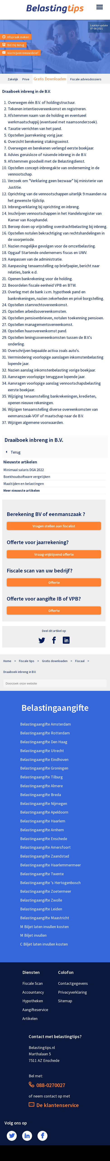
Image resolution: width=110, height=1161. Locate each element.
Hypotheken (32, 1000)
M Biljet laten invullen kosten (44, 926)
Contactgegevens (73, 983)
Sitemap (65, 1000)
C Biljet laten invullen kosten (44, 944)
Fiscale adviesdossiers (85, 79)
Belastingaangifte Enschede (43, 838)
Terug (13, 452)
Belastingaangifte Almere (41, 785)
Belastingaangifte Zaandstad (44, 856)
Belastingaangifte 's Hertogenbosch (50, 882)
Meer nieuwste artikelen (21, 490)
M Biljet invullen (33, 935)
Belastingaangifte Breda (40, 794)
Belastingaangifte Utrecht (42, 750)
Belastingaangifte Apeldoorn (44, 812)
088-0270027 (47, 1085)
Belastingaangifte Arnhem (42, 829)
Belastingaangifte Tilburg (41, 777)
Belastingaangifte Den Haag (43, 741)
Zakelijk (13, 79)
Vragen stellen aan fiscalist (54, 526)
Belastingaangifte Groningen (44, 768)
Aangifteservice (35, 1009)
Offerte (54, 582)
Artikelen (29, 1018)
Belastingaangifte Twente (42, 873)
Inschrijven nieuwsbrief (20, 53)
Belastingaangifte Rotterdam (45, 733)
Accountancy (33, 992)
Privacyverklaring (72, 992)
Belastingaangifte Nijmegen (43, 803)
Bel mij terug (13, 45)
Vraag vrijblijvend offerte (54, 554)
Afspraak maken (15, 37)
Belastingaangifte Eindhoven (44, 759)
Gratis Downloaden (50, 78)
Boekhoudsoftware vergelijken (26, 476)
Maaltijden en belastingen (23, 483)
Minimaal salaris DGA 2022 (23, 469)
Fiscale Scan (32, 983)
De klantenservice (54, 1105)
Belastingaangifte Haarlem (42, 821)
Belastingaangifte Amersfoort (45, 847)
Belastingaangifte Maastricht (44, 917)
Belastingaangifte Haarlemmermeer (50, 865)
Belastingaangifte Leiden (41, 909)
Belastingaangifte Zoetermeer (45, 891)
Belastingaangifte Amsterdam (45, 724)
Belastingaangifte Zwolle (41, 900)
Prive (25, 79)
